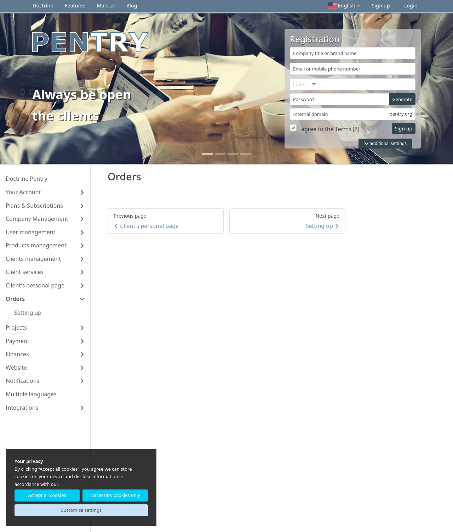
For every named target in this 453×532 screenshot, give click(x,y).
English (341, 5)
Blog (131, 5)
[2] (233, 154)
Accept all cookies (47, 495)
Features (75, 5)
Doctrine (43, 5)
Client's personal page (35, 285)
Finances (17, 354)
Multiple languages (31, 394)
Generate (402, 99)
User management (30, 232)
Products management (36, 245)
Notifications (22, 381)
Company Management (37, 219)
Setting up (27, 313)
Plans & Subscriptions (34, 205)
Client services (25, 272)
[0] (207, 154)
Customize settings (81, 510)
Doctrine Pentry (26, 179)
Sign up (381, 5)
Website (16, 367)
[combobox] (312, 84)
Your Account (23, 192)
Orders (15, 299)
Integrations (22, 407)
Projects (16, 327)
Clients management (33, 259)
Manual (106, 5)
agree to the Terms (326, 129)
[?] (356, 129)
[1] (220, 154)
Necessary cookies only (115, 495)
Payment (17, 341)
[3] (245, 154)
